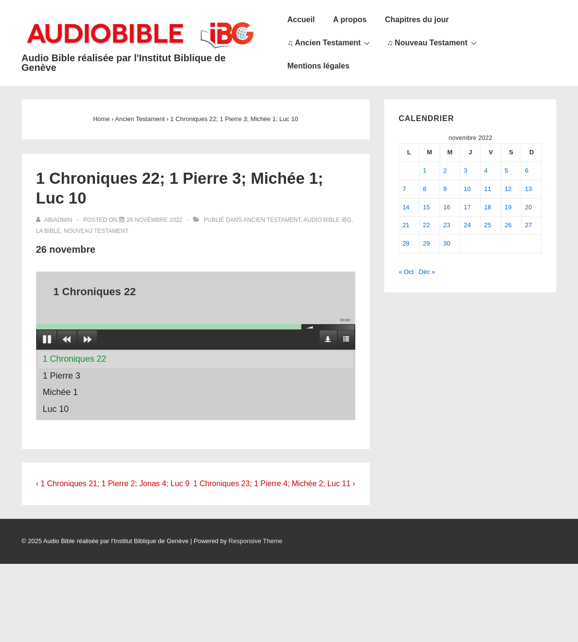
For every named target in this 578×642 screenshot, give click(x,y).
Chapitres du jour (416, 19)
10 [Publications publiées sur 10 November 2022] (467, 188)
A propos (350, 19)
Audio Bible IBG (327, 220)
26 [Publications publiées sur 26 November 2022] (508, 225)
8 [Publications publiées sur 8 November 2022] (424, 188)
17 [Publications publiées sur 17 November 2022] (467, 207)
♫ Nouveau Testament (433, 42)
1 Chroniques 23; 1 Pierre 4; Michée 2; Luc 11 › (274, 483)
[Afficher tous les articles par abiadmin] (55, 220)
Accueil (301, 19)
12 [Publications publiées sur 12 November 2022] (508, 188)
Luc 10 (56, 409)
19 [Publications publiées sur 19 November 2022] (508, 207)
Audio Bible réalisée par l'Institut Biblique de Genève (124, 63)
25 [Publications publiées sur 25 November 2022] (487, 225)
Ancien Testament (272, 220)
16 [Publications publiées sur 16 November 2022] (447, 207)
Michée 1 (60, 392)
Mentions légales (318, 66)
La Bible (48, 231)
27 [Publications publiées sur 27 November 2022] (528, 225)
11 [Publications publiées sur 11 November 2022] (487, 188)
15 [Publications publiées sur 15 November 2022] (426, 207)
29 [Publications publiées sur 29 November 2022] (426, 243)
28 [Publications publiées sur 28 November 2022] (406, 243)
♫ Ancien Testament (329, 42)
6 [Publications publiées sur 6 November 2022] (526, 170)
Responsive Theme (255, 541)
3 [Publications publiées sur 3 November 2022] (465, 170)
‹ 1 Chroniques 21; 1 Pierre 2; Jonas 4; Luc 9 (112, 483)
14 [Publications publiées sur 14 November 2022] (406, 207)
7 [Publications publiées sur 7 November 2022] (404, 188)
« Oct (406, 271)
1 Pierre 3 (62, 376)
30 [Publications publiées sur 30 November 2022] (447, 243)
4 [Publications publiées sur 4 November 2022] (485, 170)
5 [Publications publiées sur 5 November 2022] (506, 170)
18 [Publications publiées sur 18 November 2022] (487, 207)
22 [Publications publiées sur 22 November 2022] (426, 225)
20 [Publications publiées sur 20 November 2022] (528, 207)
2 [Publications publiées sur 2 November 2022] (445, 170)
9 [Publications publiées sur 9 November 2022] (445, 188)
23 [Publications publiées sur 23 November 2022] (447, 225)
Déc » (427, 271)
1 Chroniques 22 (75, 359)
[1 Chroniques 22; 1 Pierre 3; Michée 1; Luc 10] (154, 220)
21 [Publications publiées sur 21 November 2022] (406, 225)
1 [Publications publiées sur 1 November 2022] (424, 170)
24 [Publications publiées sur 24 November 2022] (467, 225)
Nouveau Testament (96, 231)
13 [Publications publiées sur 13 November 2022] (528, 188)
